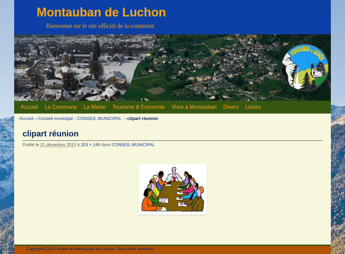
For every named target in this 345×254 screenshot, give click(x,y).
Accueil (29, 107)
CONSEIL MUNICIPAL (99, 118)
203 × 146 (90, 144)
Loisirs (253, 107)
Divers (231, 107)
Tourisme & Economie (139, 107)
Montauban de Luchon (101, 12)
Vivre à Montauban (194, 107)
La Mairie (95, 107)
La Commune (60, 107)
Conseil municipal (55, 118)
